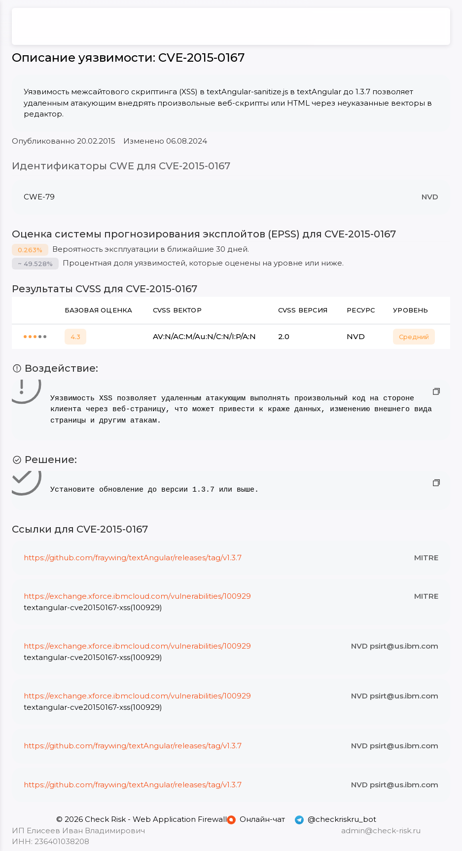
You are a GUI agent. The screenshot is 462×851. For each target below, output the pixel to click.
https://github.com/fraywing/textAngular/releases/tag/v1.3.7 (133, 557)
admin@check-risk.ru (381, 830)
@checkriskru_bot (335, 819)
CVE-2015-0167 (201, 57)
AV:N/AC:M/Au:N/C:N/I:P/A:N (204, 336)
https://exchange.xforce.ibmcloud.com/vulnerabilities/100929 (137, 596)
